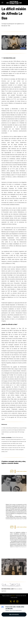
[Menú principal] (2, 3)
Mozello (13, 595)
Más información (14, 614)
